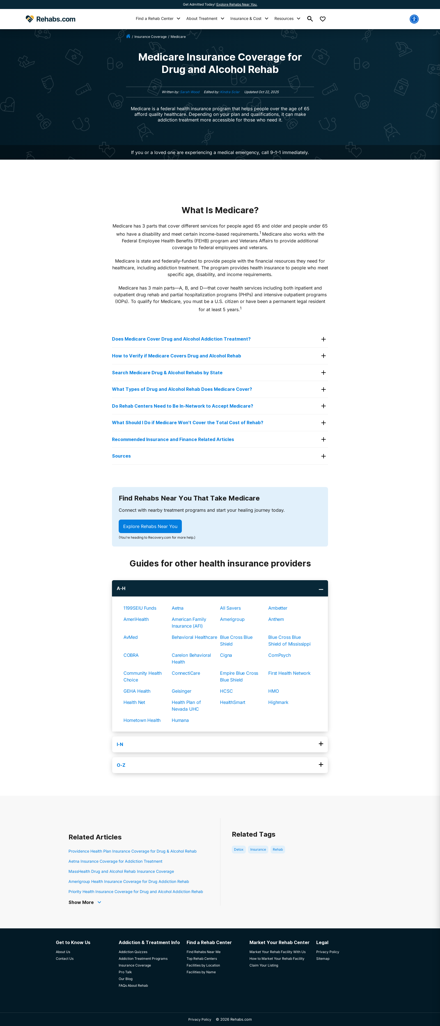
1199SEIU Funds (139, 608)
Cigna (226, 655)
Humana (180, 720)
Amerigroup (232, 619)
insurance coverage (150, 37)
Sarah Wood (189, 92)
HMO (273, 691)
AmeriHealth (136, 619)
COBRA (131, 655)
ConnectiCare (186, 673)
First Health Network (289, 673)
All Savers (230, 608)
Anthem (276, 619)
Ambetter (277, 608)
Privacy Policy (199, 1019)
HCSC (226, 691)
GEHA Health (136, 691)
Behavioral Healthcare (194, 637)
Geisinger (181, 691)
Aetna (178, 608)
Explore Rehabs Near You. (236, 4)
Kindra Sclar (230, 92)
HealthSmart (232, 702)
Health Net (134, 702)
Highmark (278, 702)
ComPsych (279, 655)
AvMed (130, 637)
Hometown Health (142, 720)
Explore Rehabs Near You (150, 526)
